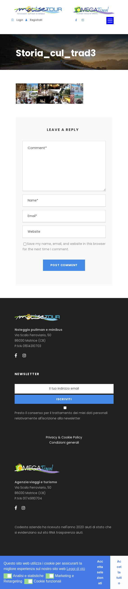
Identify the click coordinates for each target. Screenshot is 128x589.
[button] (8, 575)
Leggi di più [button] (76, 569)
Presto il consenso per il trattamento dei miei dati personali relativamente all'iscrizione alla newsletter (65, 413)
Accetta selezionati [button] (100, 572)
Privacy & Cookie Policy (64, 437)
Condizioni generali (64, 442)
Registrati (36, 20)
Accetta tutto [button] (119, 572)
